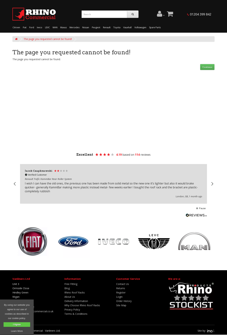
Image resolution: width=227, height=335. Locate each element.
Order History (124, 301)
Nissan (85, 27)
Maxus (63, 27)
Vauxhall (127, 27)
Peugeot (96, 27)
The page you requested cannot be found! (48, 39)
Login (119, 296)
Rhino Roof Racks (74, 292)
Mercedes (74, 27)
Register (121, 292)
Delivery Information (76, 301)
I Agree (17, 324)
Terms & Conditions (75, 313)
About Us (69, 296)
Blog (67, 288)
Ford (31, 27)
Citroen (16, 27)
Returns (120, 288)
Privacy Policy (72, 309)
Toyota (116, 27)
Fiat (24, 27)
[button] (15, 184)
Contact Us (122, 284)
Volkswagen (140, 27)
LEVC (47, 27)
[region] (113, 183)
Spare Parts (155, 27)
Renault (106, 27)
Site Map (121, 305)
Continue (207, 67)
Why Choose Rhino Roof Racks (82, 305)
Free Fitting (70, 284)
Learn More (17, 331)
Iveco (39, 27)
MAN (55, 27)
